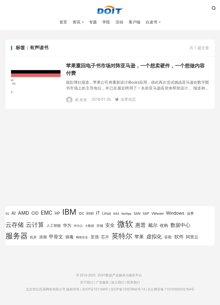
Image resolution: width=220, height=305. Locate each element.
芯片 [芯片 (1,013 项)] (105, 237)
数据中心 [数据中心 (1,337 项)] (180, 225)
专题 (93, 22)
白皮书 (151, 22)
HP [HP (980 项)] (57, 213)
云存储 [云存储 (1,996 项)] (15, 224)
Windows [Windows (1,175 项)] (175, 213)
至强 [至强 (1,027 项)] (94, 237)
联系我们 (133, 282)
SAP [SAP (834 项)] (146, 213)
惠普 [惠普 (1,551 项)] (140, 225)
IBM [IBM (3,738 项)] (69, 212)
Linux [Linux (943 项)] (106, 213)
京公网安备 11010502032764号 (170, 289)
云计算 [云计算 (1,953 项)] (35, 224)
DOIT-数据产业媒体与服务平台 (110, 10)
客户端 (134, 22)
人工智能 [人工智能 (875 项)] (53, 226)
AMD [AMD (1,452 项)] (23, 213)
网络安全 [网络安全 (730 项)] (82, 237)
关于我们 (86, 282)
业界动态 (125, 99)
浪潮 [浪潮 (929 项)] (43, 237)
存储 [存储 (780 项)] (100, 226)
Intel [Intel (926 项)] (90, 213)
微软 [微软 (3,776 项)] (125, 224)
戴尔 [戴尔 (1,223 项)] (153, 225)
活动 (119, 22)
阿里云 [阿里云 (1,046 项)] (192, 237)
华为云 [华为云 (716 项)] (78, 226)
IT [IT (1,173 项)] (98, 213)
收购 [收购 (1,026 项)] (164, 225)
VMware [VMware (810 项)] (158, 214)
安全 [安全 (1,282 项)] (110, 225)
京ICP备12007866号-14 (128, 289)
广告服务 (102, 282)
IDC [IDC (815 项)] (81, 214)
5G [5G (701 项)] (7, 214)
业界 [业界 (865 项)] (190, 213)
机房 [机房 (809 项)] (33, 237)
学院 (106, 22)
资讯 (76, 22)
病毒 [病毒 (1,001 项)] (69, 237)
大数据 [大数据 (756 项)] (89, 226)
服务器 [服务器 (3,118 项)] (17, 236)
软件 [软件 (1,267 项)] (179, 236)
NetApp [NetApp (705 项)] (126, 214)
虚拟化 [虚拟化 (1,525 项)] (154, 236)
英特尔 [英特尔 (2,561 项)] (122, 236)
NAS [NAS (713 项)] (116, 214)
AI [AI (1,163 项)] (14, 213)
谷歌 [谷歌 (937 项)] (168, 237)
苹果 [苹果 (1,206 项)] (139, 236)
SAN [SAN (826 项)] (137, 213)
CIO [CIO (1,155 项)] (34, 213)
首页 (63, 22)
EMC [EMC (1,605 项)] (47, 213)
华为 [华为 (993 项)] (67, 225)
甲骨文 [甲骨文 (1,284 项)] (56, 236)
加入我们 (117, 282)
